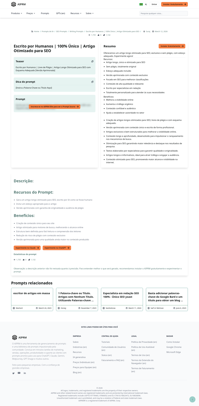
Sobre (90, 13)
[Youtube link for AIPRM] (19, 373)
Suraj (148, 31)
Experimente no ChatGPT (57, 248)
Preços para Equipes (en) (84, 367)
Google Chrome (174, 347)
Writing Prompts (77, 31)
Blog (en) (77, 372)
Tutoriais (106, 342)
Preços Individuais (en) (83, 362)
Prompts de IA (48, 31)
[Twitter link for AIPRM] (13, 373)
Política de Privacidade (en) (144, 342)
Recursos (76, 13)
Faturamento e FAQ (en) (113, 360)
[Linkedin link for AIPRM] (25, 373)
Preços (31, 13)
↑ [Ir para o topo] (192, 399)
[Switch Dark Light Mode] (146, 4)
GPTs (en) (60, 13)
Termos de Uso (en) (140, 355)
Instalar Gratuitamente (174, 4)
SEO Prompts (62, 31)
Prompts (45, 13)
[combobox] (164, 13)
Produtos (16, 13)
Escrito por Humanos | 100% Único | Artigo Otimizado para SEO (113, 31)
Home (36, 31)
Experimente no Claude (27, 248)
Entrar (154, 4)
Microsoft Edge (174, 352)
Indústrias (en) (80, 347)
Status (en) (107, 355)
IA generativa (79, 357)
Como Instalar (173, 342)
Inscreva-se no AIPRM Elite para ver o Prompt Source (55, 106)
